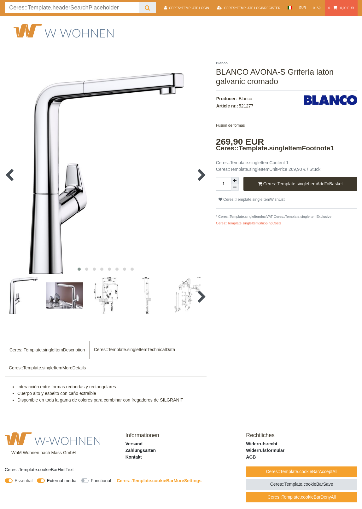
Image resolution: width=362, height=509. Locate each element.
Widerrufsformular (265, 450)
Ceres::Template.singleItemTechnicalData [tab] (134, 349)
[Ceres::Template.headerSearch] (147, 7)
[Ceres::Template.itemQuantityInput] (223, 184)
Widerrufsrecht (261, 443)
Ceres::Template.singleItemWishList (252, 199)
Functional (101, 480)
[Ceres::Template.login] (187, 8)
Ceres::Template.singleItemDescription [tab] (47, 349)
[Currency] (303, 7)
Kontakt (134, 457)
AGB (251, 457)
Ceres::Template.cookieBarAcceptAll (301, 471)
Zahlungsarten (141, 450)
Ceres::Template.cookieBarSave (301, 484)
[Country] (289, 7)
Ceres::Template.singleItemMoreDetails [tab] (47, 367)
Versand (134, 443)
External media (61, 480)
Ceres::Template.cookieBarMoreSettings (159, 480)
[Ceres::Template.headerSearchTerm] (72, 7)
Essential (24, 480)
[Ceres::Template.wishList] (316, 8)
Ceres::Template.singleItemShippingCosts (249, 223)
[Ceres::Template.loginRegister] (248, 8)
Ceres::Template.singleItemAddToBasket (300, 184)
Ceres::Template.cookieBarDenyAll (301, 497)
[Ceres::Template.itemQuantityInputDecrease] (235, 187)
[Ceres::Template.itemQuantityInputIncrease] (235, 180)
